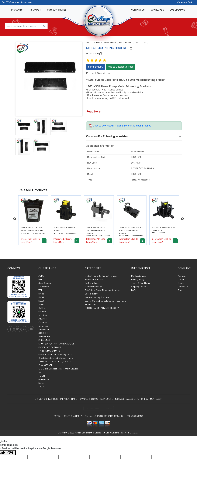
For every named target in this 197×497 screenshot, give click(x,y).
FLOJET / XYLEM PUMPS (49, 347)
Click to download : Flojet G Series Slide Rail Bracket (120, 125)
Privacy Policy (137, 279)
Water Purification (93, 286)
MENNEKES (43, 379)
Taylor (41, 386)
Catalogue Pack (184, 2)
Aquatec (42, 318)
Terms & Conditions (140, 283)
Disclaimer (134, 433)
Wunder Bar (44, 336)
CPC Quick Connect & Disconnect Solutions (59, 368)
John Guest (43, 329)
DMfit (41, 293)
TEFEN (41, 376)
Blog (180, 290)
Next (182, 218)
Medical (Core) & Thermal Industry (101, 276)
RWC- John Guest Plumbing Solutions (102, 290)
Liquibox (42, 311)
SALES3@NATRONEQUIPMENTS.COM (144, 399)
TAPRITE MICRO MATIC (49, 351)
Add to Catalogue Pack (120, 66)
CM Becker (43, 326)
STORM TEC (44, 333)
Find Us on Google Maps (98, 408)
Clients (181, 283)
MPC (40, 279)
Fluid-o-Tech (44, 340)
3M (39, 372)
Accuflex (42, 315)
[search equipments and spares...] (23, 26)
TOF (40, 290)
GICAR (41, 297)
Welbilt (41, 304)
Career (181, 279)
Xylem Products (125, 43)
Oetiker (41, 308)
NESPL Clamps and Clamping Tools (55, 354)
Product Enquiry (138, 276)
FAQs (133, 290)
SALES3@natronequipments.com (17, 2)
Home (88, 43)
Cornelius (42, 322)
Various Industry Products (105, 43)
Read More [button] (93, 111)
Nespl (41, 301)
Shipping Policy (138, 286)
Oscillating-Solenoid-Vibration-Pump (55, 358)
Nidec (41, 383)
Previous (14, 218)
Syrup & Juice (140, 43)
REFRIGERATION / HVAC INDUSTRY (102, 308)
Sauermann (43, 286)
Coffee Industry (92, 283)
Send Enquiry (95, 66)
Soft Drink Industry (94, 279)
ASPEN (41, 276)
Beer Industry (91, 293)
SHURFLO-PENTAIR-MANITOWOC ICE (56, 343)
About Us (182, 276)
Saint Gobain (44, 283)
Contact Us (183, 286)
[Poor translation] (11, 452)
